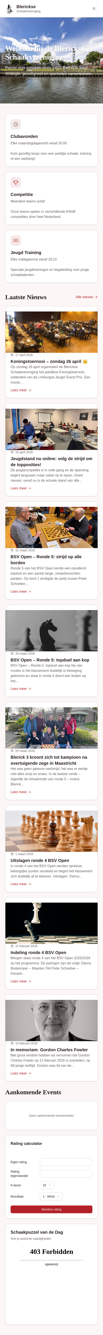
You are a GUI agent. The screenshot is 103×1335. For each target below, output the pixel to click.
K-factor (16, 1185)
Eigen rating (19, 1162)
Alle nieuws (87, 297)
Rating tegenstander (19, 1174)
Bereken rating (51, 1209)
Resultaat (17, 1196)
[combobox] (47, 1185)
